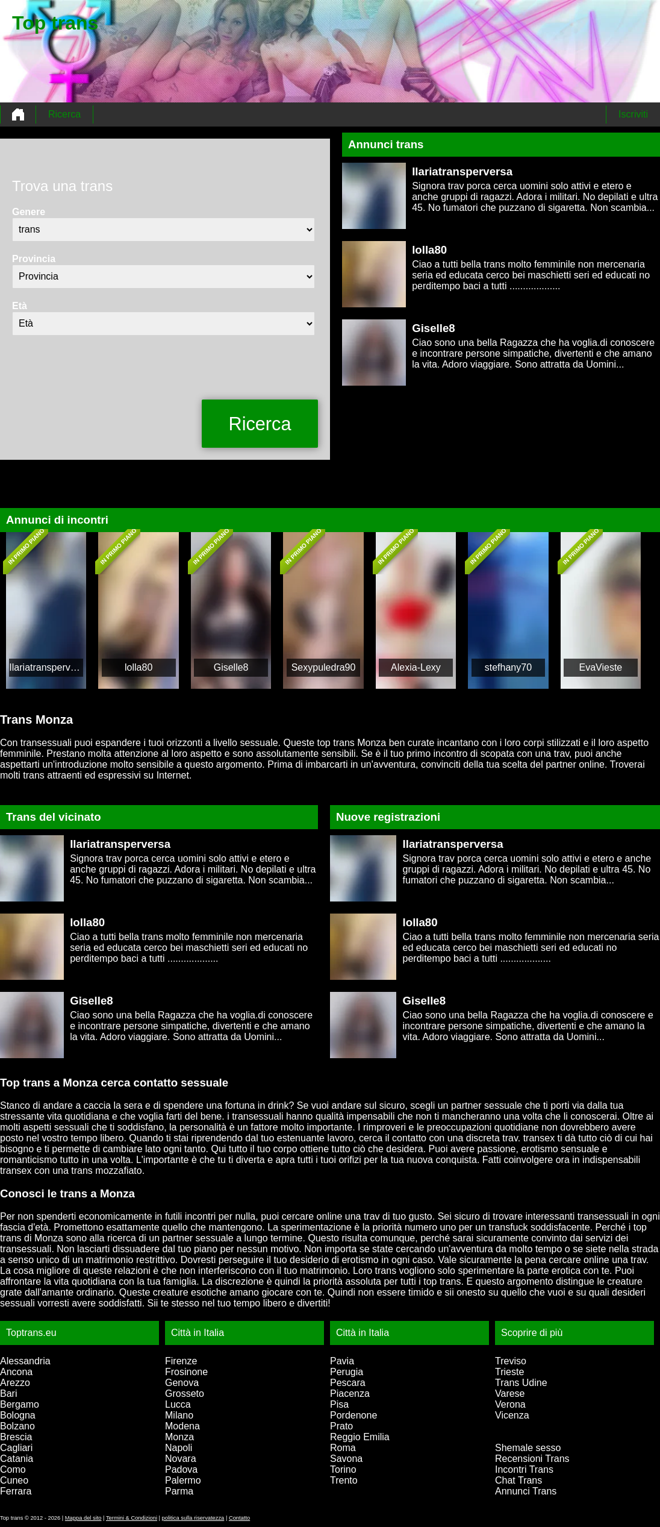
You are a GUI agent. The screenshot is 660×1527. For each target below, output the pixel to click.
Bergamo (19, 1404)
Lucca (178, 1404)
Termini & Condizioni (131, 1518)
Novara (180, 1458)
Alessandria (25, 1361)
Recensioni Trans (532, 1458)
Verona (510, 1404)
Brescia (16, 1437)
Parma (179, 1491)
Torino (343, 1469)
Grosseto (184, 1393)
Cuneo (14, 1480)
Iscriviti (633, 114)
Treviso (510, 1361)
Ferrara (15, 1491)
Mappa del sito (83, 1518)
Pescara (348, 1383)
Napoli (178, 1448)
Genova (182, 1383)
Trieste (509, 1372)
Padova (181, 1469)
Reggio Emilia (360, 1437)
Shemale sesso (528, 1448)
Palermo (183, 1480)
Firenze (181, 1361)
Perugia (346, 1372)
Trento (344, 1480)
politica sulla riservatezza (193, 1518)
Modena (182, 1426)
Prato (341, 1426)
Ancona (16, 1372)
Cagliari (16, 1448)
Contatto (239, 1518)
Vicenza (512, 1415)
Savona (346, 1458)
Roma (343, 1448)
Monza (179, 1437)
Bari (8, 1393)
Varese (510, 1393)
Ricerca (64, 114)
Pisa (339, 1404)
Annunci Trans (525, 1491)
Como (13, 1469)
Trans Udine (521, 1383)
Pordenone (353, 1415)
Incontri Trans (524, 1469)
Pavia (342, 1361)
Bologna (18, 1415)
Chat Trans (518, 1480)
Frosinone (186, 1372)
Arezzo (15, 1383)
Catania (16, 1458)
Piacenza (350, 1393)
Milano (179, 1415)
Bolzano (17, 1426)
